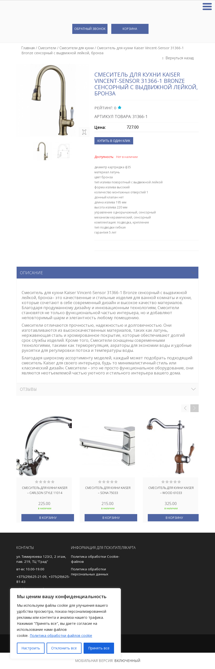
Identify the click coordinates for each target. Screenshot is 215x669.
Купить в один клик (113, 141)
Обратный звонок (89, 28)
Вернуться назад (179, 57)
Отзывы (28, 389)
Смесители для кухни (76, 47)
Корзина (130, 29)
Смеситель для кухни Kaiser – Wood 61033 (171, 490)
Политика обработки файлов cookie (61, 635)
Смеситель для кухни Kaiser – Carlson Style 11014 (44, 490)
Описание (31, 272)
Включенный (127, 660)
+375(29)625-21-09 (31, 576)
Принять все (99, 648)
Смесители (47, 47)
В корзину (47, 518)
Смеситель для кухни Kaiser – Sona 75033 (108, 490)
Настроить (30, 648)
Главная (28, 47)
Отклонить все (64, 648)
